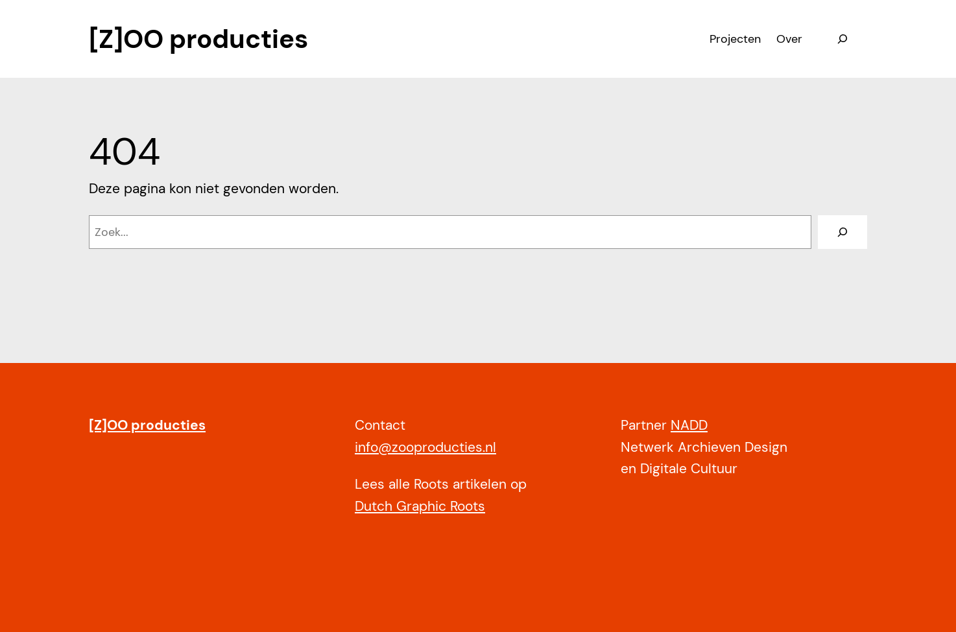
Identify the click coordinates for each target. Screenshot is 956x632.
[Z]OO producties (198, 39)
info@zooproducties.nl (425, 447)
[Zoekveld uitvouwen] (842, 39)
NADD (689, 425)
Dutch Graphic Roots (420, 506)
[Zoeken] (842, 232)
